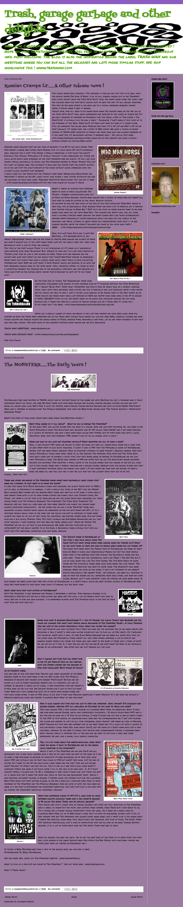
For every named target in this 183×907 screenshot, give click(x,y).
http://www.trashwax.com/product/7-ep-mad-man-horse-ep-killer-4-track (45, 182)
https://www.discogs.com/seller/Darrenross (57, 334)
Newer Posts (11, 896)
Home (74, 896)
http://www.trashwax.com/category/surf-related (89, 304)
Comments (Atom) (25, 901)
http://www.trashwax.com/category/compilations (85, 227)
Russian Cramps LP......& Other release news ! (54, 86)
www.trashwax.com (34, 139)
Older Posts (136, 896)
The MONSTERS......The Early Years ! (45, 365)
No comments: (54, 350)
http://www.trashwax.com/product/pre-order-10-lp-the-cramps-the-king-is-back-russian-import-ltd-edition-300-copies (94, 139)
